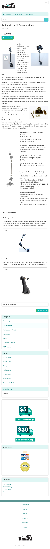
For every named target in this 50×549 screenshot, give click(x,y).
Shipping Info (7, 489)
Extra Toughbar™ (7, 218)
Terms (25, 509)
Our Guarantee (8, 484)
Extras (5, 338)
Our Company (7, 487)
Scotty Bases (7, 374)
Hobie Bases (7, 378)
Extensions (6, 334)
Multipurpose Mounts (9, 330)
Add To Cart (7, 38)
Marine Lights (7, 321)
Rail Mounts (7, 370)
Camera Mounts (18, 14)
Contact (25, 527)
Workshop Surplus (9, 343)
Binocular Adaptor (8, 259)
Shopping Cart (7, 389)
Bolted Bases (7, 361)
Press (25, 514)
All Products (7, 347)
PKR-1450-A (29, 14)
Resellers (25, 518)
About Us (25, 523)
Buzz (4, 492)
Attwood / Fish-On (8, 383)
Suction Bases (7, 357)
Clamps (5, 366)
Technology (25, 504)
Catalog (8, 14)
